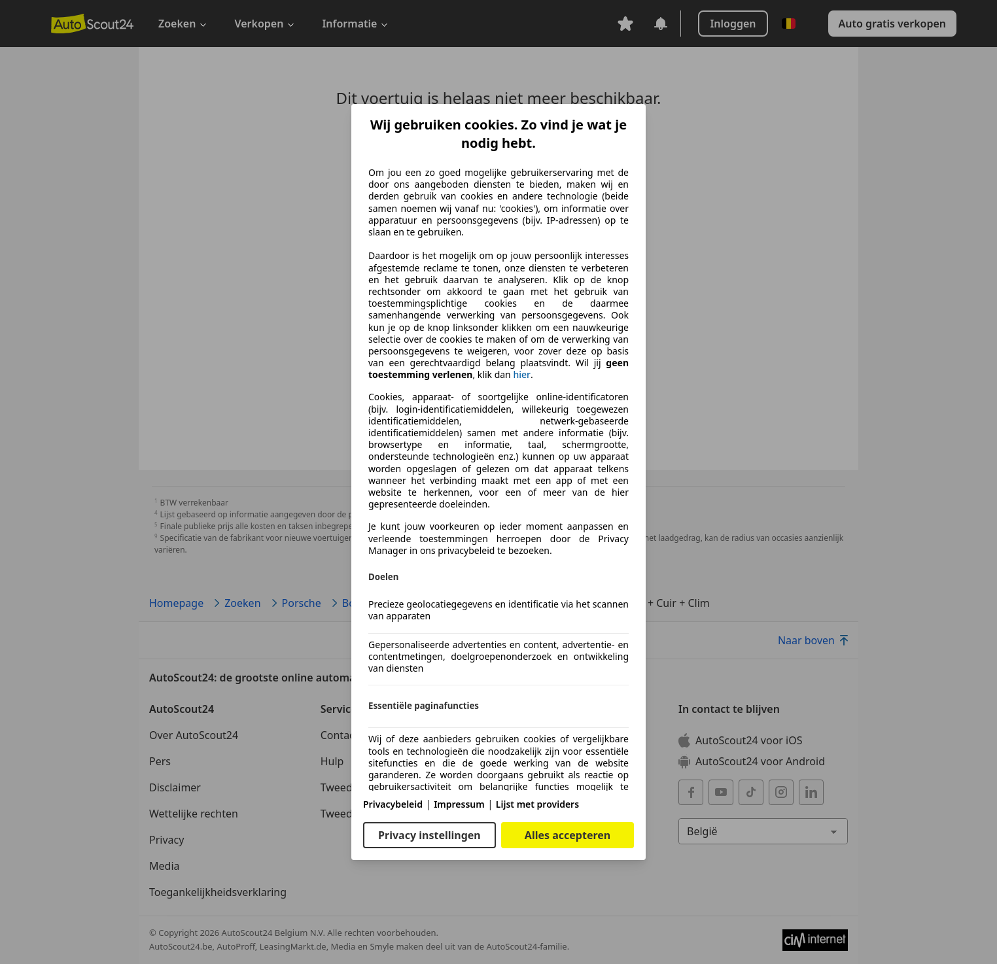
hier (522, 375)
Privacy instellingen (429, 835)
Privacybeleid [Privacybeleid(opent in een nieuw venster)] (393, 804)
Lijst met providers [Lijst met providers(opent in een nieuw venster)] (537, 804)
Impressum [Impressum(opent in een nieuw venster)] (459, 804)
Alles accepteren (567, 835)
